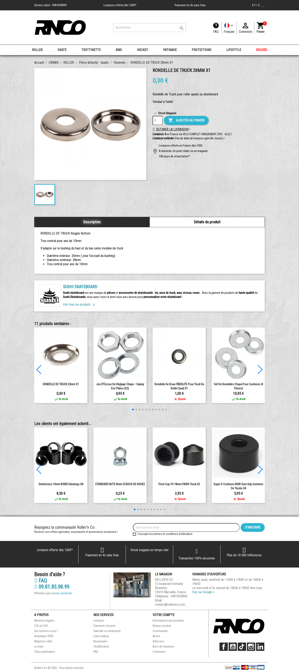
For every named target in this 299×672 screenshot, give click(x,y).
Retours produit (162, 625)
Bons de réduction (163, 646)
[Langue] (229, 27)
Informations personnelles (168, 620)
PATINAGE (170, 50)
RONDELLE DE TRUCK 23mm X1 (61, 384)
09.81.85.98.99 (51, 587)
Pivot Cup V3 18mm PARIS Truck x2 (179, 484)
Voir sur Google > (203, 592)
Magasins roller (43, 641)
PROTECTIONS (201, 50)
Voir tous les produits (79, 304)
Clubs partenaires (44, 651)
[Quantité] (158, 120)
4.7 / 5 (258, 5)
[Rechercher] (149, 27)
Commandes (160, 631)
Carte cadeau (101, 636)
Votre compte (163, 615)
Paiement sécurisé (104, 625)
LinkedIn (260, 647)
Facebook (223, 647)
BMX (119, 50)
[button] (224, 138)
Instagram (251, 647)
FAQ (215, 32)
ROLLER (37, 50)
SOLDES (261, 50)
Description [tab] (92, 222)
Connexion (159, 651)
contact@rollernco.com (170, 604)
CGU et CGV (41, 625)
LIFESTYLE (233, 50)
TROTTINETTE (91, 50)
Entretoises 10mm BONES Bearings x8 (61, 484)
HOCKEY (142, 50)
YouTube (233, 647)
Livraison (98, 620)
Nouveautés (100, 641)
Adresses (158, 641)
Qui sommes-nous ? (46, 631)
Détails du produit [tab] (207, 222)
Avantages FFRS (43, 636)
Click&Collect (101, 646)
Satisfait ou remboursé (107, 631)
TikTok (242, 647)
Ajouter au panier (186, 120)
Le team (39, 646)
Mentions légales (44, 620)
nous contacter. (62, 593)
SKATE (62, 50)
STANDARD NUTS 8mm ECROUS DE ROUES (120, 484)
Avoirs (156, 636)
